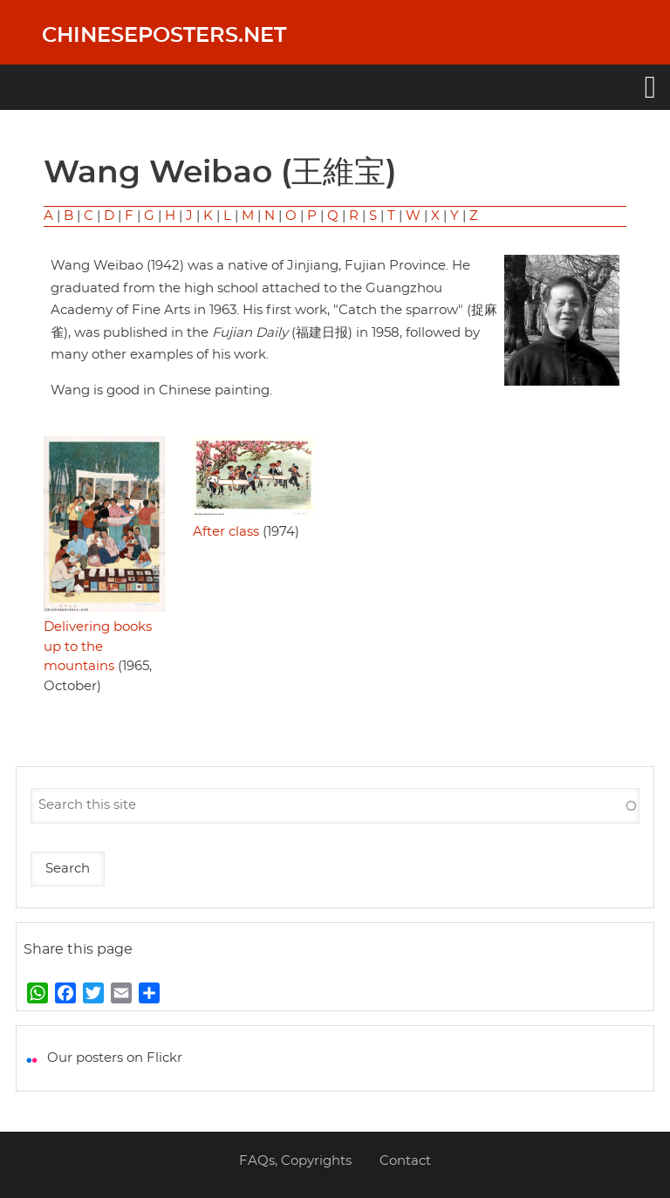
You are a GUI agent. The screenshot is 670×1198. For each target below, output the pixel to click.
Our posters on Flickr (114, 1058)
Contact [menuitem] (405, 1160)
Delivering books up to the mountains (98, 646)
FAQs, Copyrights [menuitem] (295, 1160)
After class (226, 531)
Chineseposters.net (164, 35)
